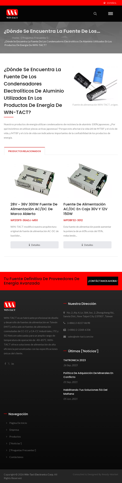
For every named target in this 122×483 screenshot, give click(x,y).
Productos (15, 436)
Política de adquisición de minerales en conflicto (88, 375)
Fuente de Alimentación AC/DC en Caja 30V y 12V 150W (85, 209)
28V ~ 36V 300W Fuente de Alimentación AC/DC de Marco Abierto (33, 209)
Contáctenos (16, 456)
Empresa (14, 429)
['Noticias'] (15, 443)
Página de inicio (18, 422)
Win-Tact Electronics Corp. (39, 474)
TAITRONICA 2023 (74, 360)
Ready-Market (110, 474)
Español (112, 3)
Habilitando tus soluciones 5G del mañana (85, 392)
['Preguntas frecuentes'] (34, 37)
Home (15, 37)
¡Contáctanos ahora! (102, 280)
